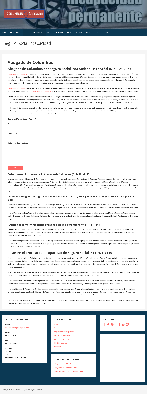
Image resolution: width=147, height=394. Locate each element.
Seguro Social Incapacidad (34, 32)
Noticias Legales (91, 32)
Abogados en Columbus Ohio (65, 368)
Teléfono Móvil (14, 133)
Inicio (4, 32)
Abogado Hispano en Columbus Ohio (68, 371)
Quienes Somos (15, 32)
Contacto (104, 32)
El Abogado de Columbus (17, 88)
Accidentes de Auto (74, 32)
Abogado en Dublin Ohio (63, 364)
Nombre (11, 124)
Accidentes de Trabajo (55, 32)
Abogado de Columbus (18, 74)
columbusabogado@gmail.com (17, 328)
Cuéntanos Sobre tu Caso (18, 143)
